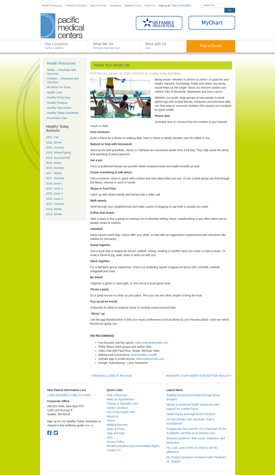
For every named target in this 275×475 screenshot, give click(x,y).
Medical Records (117, 424)
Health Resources (61, 63)
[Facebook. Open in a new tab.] (49, 433)
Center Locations (117, 407)
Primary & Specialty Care (122, 403)
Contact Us (114, 450)
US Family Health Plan (121, 412)
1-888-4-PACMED (180, 5)
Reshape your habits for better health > (199, 375)
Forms (111, 420)
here (89, 425)
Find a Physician (117, 395)
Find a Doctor (211, 46)
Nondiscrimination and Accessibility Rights (133, 446)
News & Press (116, 429)
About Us (112, 416)
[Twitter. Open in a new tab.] (56, 433)
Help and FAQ (116, 433)
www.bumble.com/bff (144, 354)
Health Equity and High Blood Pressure (190, 414)
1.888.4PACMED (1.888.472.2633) (69, 395)
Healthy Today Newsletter (165, 73)
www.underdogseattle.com (151, 342)
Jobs (110, 437)
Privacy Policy (115, 441)
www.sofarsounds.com (150, 358)
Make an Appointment (120, 399)
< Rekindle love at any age (111, 375)
